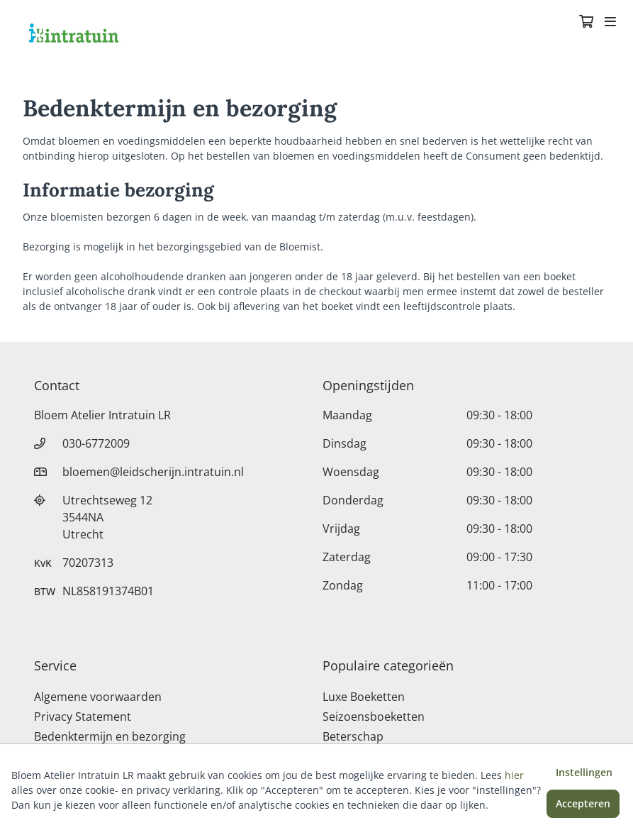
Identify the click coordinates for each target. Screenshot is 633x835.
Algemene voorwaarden (98, 696)
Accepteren (583, 803)
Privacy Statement (82, 716)
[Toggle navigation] (610, 23)
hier (514, 775)
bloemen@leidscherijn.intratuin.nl (153, 472)
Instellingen (584, 772)
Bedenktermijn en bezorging (110, 736)
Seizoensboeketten (374, 716)
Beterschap (353, 736)
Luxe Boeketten (364, 696)
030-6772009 (96, 443)
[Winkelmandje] (586, 23)
